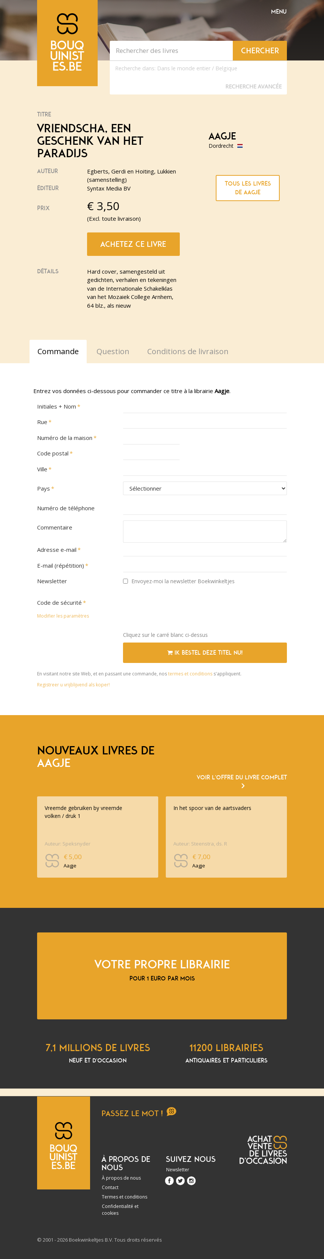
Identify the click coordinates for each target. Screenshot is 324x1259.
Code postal (53, 453)
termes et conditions (190, 674)
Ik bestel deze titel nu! (205, 652)
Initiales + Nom (56, 406)
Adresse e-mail (56, 549)
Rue (42, 422)
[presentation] (180, 611)
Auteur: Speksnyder (67, 843)
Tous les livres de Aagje (248, 188)
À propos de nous (121, 1178)
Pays (43, 488)
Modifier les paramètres (63, 616)
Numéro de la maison (64, 437)
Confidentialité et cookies (120, 1209)
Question (113, 351)
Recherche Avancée (253, 86)
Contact (110, 1187)
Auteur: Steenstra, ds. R (200, 843)
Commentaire (54, 527)
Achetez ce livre (133, 244)
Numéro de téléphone (66, 508)
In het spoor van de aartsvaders (212, 807)
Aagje (222, 136)
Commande (58, 351)
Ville (42, 469)
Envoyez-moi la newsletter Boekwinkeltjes (179, 581)
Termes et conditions (124, 1197)
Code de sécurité (59, 602)
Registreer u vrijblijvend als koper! (73, 684)
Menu (279, 11)
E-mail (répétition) (60, 565)
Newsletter (52, 581)
